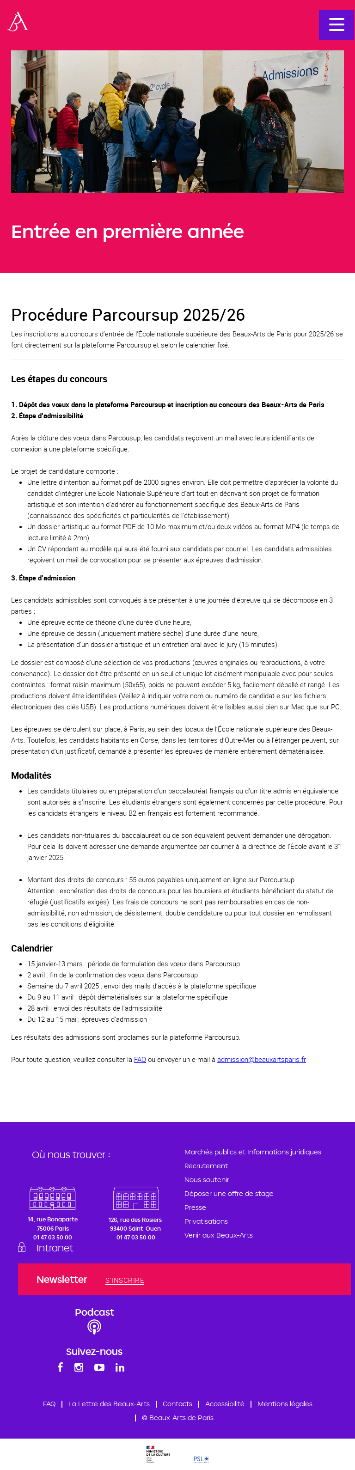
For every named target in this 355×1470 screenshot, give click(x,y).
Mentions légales (284, 1403)
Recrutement (206, 1165)
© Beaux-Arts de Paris (178, 1417)
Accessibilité (225, 1403)
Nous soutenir (206, 1179)
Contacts (177, 1403)
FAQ (140, 1059)
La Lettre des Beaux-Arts (109, 1403)
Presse (195, 1207)
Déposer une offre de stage (229, 1193)
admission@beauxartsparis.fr (261, 1059)
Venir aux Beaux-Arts (218, 1235)
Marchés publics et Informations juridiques (252, 1151)
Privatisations (206, 1221)
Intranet (55, 1247)
